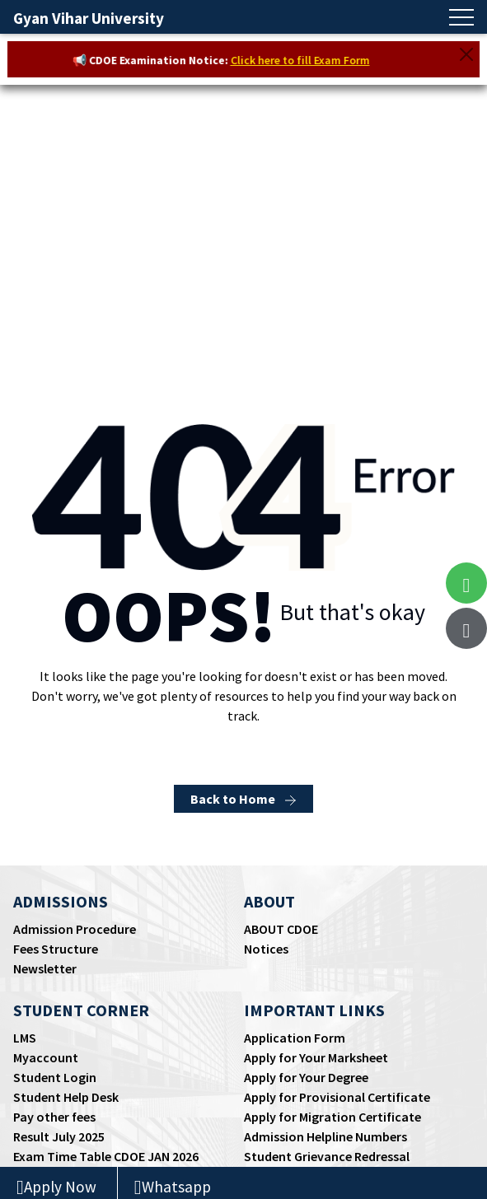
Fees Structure (55, 948)
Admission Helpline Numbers (325, 1136)
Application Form (294, 1037)
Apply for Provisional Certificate (337, 1097)
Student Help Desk (66, 1097)
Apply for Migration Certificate (332, 1116)
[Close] (466, 54)
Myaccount (45, 1057)
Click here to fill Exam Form (304, 60)
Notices (266, 948)
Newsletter (45, 968)
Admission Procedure (74, 929)
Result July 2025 (59, 1136)
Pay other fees (54, 1116)
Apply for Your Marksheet (316, 1057)
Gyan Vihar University (88, 18)
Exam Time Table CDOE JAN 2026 (106, 1156)
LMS (24, 1037)
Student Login (54, 1077)
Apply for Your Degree (306, 1077)
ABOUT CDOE (281, 929)
